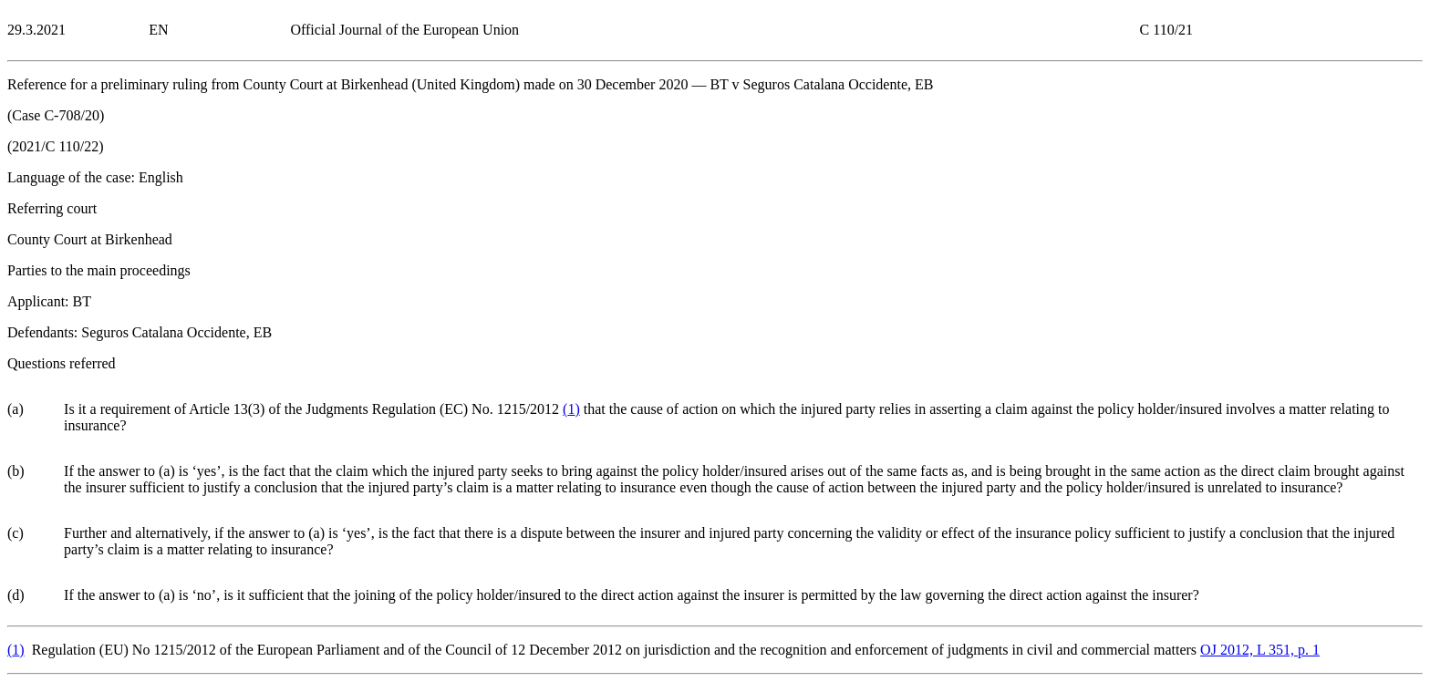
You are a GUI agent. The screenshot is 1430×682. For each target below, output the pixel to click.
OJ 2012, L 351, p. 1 (1260, 649)
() (571, 409)
